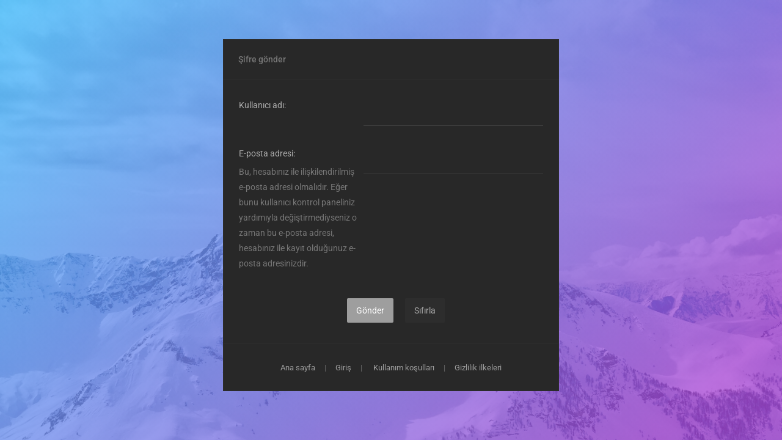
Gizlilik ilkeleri (478, 367)
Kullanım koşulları (403, 367)
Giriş (343, 367)
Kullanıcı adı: (262, 105)
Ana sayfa (297, 367)
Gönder (370, 310)
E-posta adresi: (267, 153)
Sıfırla (425, 310)
